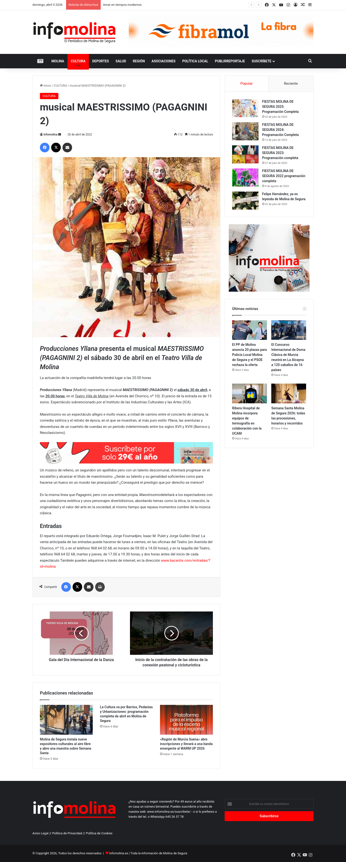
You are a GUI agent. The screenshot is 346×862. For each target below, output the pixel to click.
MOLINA (57, 61)
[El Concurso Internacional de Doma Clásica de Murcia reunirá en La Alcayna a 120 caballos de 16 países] (288, 330)
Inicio (45, 85)
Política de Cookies (99, 833)
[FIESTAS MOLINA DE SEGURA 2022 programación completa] (245, 177)
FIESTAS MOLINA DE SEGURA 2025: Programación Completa (280, 107)
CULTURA (78, 61)
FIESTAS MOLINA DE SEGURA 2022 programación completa (283, 176)
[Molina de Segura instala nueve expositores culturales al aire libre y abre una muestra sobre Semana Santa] (66, 720)
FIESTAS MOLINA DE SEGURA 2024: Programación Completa (280, 130)
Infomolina (50, 134)
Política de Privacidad (67, 833)
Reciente (291, 83)
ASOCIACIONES (164, 61)
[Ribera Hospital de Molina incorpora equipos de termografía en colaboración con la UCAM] (249, 394)
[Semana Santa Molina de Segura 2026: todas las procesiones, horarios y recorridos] (288, 394)
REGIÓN (139, 61)
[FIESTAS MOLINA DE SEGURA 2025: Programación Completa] (245, 108)
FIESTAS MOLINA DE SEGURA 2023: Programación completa (280, 153)
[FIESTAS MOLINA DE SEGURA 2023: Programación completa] (245, 154)
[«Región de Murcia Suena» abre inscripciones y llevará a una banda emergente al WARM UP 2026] (186, 720)
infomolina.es (118, 853)
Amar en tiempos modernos (122, 4)
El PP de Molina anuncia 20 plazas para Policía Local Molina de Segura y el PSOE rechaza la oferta (249, 355)
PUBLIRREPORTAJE (230, 61)
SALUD (121, 61)
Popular (246, 83)
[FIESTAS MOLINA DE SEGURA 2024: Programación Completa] (245, 131)
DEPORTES (100, 61)
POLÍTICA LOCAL (195, 61)
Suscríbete (261, 61)
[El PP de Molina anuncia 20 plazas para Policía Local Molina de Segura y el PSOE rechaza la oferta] (249, 330)
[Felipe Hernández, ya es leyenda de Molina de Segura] (245, 201)
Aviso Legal (40, 833)
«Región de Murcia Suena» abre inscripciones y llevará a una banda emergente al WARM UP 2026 (186, 743)
